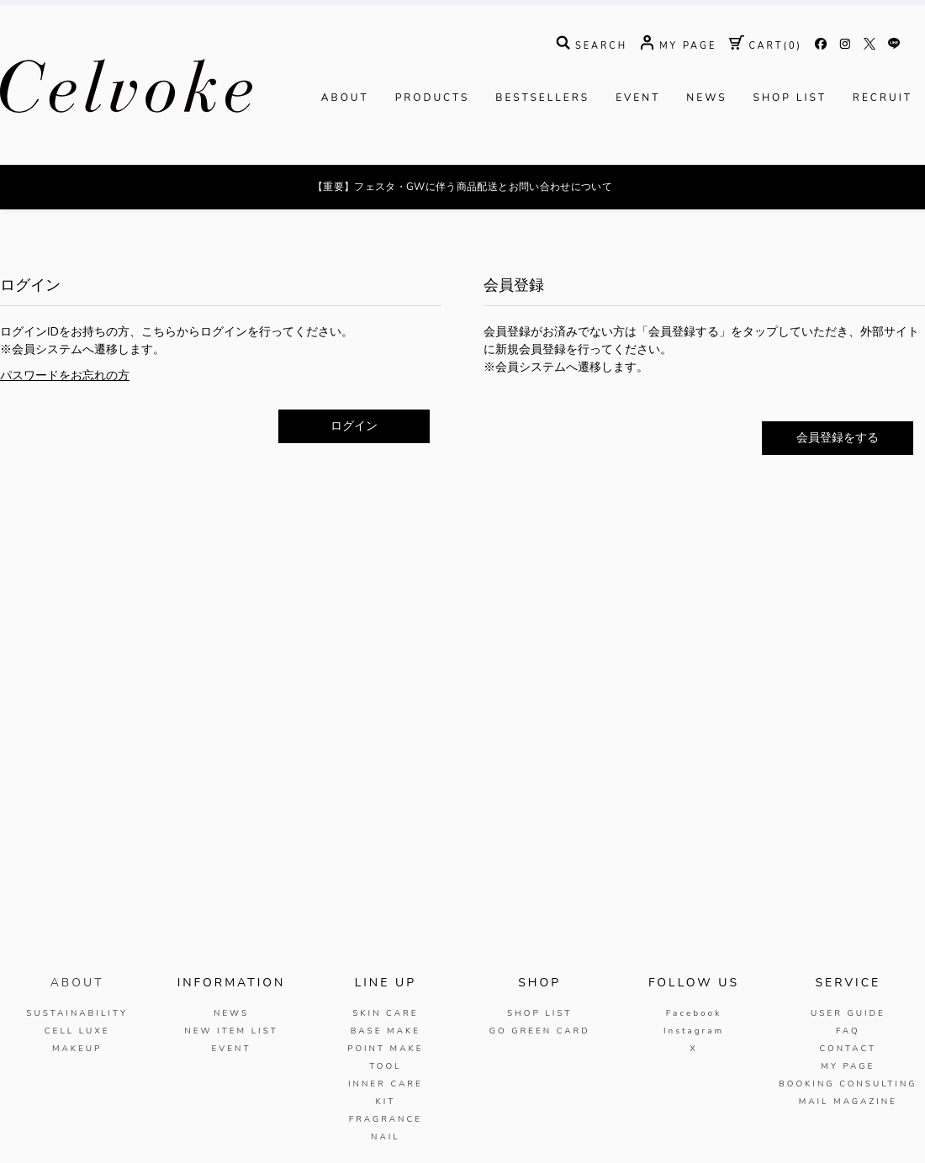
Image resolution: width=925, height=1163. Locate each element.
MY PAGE (848, 1118)
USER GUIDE (848, 1065)
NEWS (706, 149)
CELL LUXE (77, 1083)
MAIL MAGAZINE (848, 1154)
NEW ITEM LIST (231, 1083)
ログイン (354, 478)
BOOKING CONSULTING (848, 1136)
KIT (385, 1154)
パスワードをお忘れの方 (65, 428)
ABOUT (345, 149)
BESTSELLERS (542, 149)
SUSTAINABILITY (77, 1065)
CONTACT (847, 1101)
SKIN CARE (385, 1065)
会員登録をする (837, 490)
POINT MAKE (385, 1101)
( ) (765, 98)
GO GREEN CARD (539, 1083)
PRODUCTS (432, 149)
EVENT (638, 149)
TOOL (385, 1118)
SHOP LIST (790, 149)
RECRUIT (882, 149)
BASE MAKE (385, 1083)
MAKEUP (77, 1101)
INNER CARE (385, 1136)
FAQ (848, 1083)
